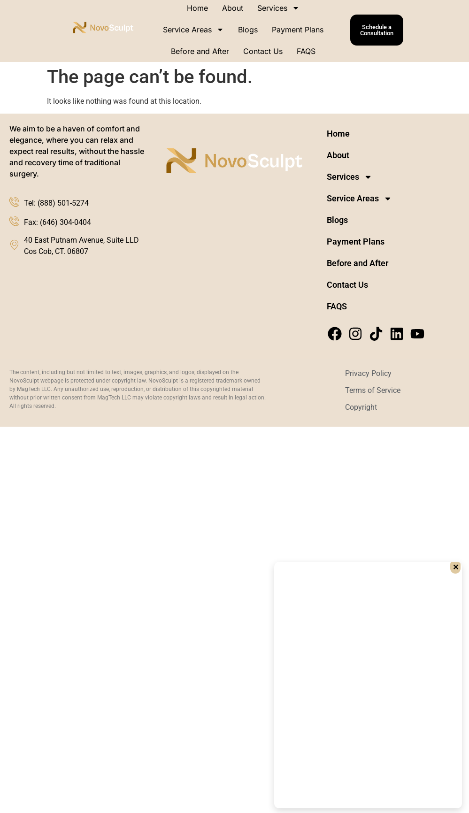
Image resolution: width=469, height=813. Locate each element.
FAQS (306, 51)
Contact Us (263, 51)
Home (338, 133)
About (338, 155)
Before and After (200, 51)
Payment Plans (297, 29)
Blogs (248, 29)
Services (349, 177)
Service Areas (193, 29)
